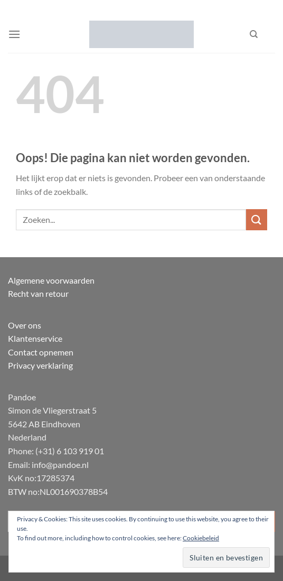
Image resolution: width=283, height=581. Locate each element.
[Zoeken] (254, 34)
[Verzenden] (256, 219)
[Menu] (14, 34)
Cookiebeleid (201, 538)
